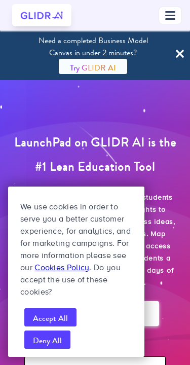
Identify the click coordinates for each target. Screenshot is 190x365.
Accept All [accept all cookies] (50, 318)
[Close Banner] (180, 54)
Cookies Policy (61, 268)
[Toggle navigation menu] (170, 15)
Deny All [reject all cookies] (47, 340)
